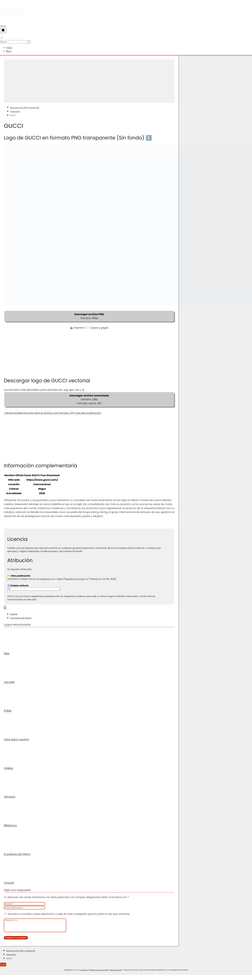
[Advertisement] (89, 80)
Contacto (83, 972)
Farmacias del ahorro (20, 617)
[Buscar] (3, 30)
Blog (8, 50)
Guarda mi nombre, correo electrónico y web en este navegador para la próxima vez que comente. (69, 914)
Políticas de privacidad (98, 972)
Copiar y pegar (99, 327)
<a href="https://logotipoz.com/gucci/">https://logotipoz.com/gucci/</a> (36, 588)
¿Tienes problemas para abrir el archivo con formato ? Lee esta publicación (52, 412)
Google (13, 613)
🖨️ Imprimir (77, 327)
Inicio (9, 47)
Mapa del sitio (116, 972)
